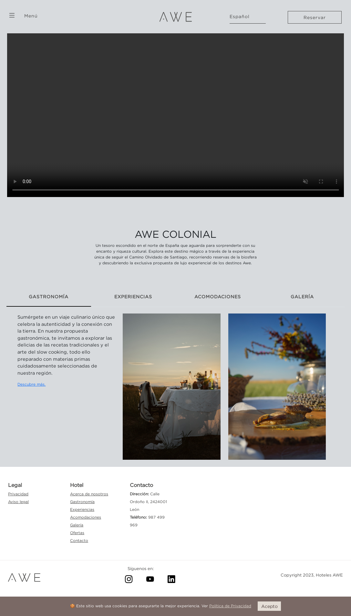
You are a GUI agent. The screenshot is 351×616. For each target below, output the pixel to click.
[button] (12, 15)
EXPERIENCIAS (133, 296)
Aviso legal (18, 502)
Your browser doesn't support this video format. (175, 112)
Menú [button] (31, 15)
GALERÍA (302, 296)
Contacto (79, 540)
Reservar (315, 17)
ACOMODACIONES (217, 296)
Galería (76, 525)
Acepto (269, 606)
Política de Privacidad (230, 606)
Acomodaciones (85, 517)
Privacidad (18, 494)
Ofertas (77, 533)
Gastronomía (82, 502)
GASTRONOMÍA (48, 296)
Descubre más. (31, 384)
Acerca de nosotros (89, 494)
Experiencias (82, 509)
